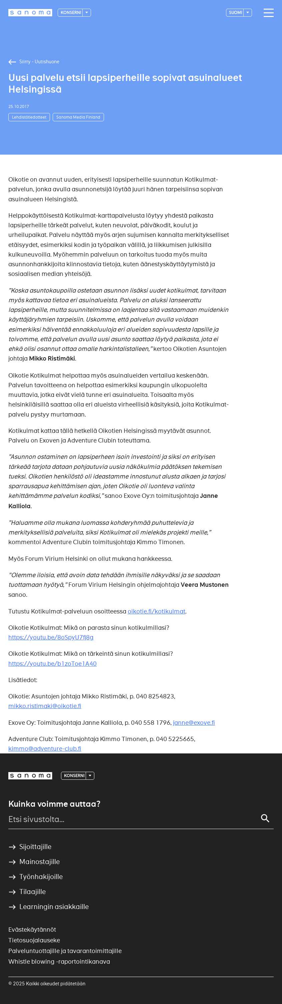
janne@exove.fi (194, 722)
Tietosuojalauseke (34, 940)
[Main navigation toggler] (267, 13)
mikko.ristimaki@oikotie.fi (44, 706)
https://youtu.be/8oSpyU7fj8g (51, 637)
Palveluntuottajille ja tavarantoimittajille (65, 951)
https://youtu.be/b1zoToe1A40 (52, 663)
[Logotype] (30, 12)
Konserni (71, 12)
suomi (236, 12)
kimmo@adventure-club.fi (44, 748)
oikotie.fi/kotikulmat (156, 611)
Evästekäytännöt (32, 929)
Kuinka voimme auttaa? (54, 804)
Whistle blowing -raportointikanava (59, 961)
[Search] (265, 818)
